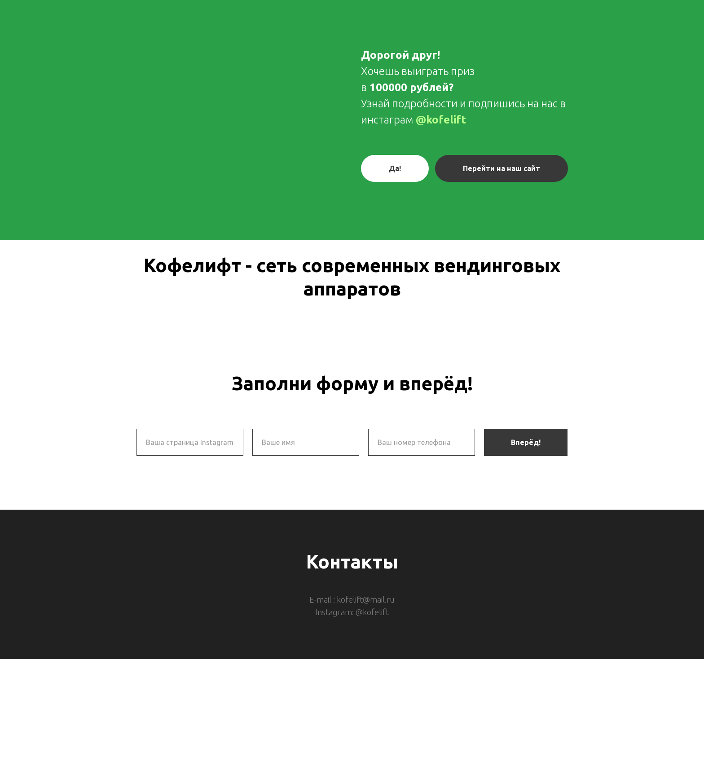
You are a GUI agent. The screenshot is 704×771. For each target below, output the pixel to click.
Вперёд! (526, 442)
